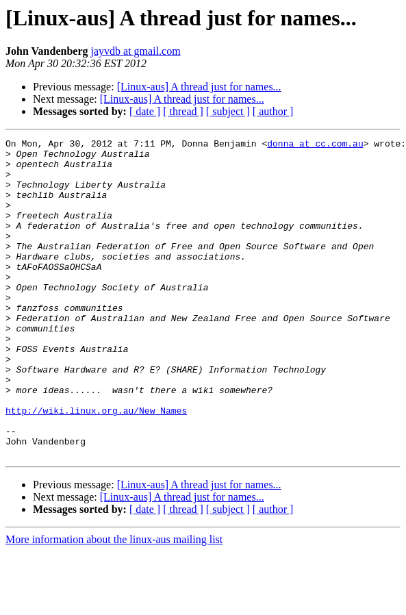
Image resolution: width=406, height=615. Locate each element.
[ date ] (144, 111)
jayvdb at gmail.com (136, 51)
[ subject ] (228, 111)
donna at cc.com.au (315, 145)
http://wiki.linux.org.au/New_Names (96, 466)
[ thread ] (183, 111)
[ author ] (273, 111)
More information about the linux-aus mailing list (114, 603)
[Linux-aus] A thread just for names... (199, 86)
